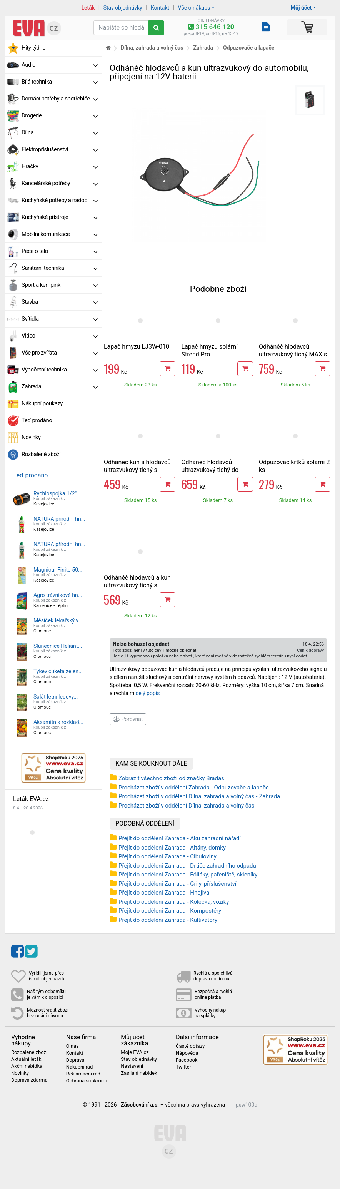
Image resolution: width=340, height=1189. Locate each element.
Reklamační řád (83, 1074)
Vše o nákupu (194, 8)
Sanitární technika (60, 268)
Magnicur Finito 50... (57, 570)
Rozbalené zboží (41, 454)
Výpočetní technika (60, 369)
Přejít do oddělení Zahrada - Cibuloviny (167, 856)
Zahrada (60, 386)
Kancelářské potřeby (60, 183)
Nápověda (187, 1053)
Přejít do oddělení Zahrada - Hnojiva (163, 892)
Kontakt (160, 8)
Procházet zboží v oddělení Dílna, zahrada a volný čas (186, 805)
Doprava (75, 1060)
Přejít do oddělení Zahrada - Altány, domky (172, 847)
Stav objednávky (122, 8)
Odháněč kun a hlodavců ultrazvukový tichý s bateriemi (137, 469)
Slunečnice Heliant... (57, 646)
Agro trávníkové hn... (57, 595)
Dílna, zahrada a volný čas (152, 48)
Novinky (31, 437)
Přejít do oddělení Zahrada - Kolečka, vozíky (173, 901)
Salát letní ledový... (55, 697)
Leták (88, 8)
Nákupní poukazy (42, 403)
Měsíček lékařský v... (57, 620)
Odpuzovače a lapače (248, 48)
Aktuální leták (26, 1059)
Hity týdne (33, 47)
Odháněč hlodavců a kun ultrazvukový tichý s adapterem (137, 585)
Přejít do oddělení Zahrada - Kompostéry (169, 910)
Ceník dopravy (310, 650)
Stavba (60, 301)
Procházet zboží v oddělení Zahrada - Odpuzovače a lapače (193, 787)
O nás (72, 1046)
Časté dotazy (190, 1046)
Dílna (60, 132)
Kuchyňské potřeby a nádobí (60, 200)
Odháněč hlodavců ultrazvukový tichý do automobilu (209, 469)
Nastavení (132, 1066)
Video (60, 335)
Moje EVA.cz (134, 1052)
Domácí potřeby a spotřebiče (60, 98)
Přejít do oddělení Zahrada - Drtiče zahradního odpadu (187, 865)
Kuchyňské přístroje (60, 217)
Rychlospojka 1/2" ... (57, 493)
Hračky (60, 166)
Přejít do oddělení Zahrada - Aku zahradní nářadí (179, 838)
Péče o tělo (60, 251)
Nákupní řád (79, 1067)
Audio (60, 64)
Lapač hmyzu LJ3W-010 (136, 346)
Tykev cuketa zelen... (58, 671)
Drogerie (60, 115)
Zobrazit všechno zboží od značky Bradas (171, 778)
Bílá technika (60, 81)
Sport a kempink (60, 284)
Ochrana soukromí (86, 1081)
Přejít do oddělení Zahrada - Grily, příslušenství (177, 883)
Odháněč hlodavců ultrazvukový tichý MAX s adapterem (293, 354)
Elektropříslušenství (60, 149)
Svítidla (60, 318)
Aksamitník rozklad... (58, 722)
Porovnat (128, 719)
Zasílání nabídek (139, 1073)
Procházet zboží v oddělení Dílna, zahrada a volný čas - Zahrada (199, 796)
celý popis (148, 693)
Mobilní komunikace (60, 234)
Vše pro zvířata (60, 352)
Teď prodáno (37, 420)
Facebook (186, 1060)
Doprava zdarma (29, 1080)
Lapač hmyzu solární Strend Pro (209, 350)
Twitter (183, 1067)
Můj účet (301, 8)
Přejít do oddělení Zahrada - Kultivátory (167, 919)
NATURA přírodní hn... (59, 519)
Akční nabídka (26, 1066)
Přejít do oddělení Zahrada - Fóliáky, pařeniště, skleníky (187, 874)
